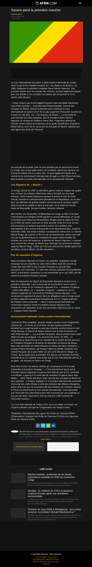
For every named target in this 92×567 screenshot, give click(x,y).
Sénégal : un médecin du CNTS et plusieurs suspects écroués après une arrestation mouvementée (50, 493)
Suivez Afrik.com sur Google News (29, 447)
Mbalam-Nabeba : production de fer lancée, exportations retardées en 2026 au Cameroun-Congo (51, 477)
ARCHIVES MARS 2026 (39, 561)
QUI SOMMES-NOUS (39, 559)
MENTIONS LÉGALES (52, 559)
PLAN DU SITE (52, 557)
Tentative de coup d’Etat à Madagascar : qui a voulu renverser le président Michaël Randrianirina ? (54, 510)
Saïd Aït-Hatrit (16, 14)
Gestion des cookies (53, 561)
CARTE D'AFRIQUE (41, 557)
